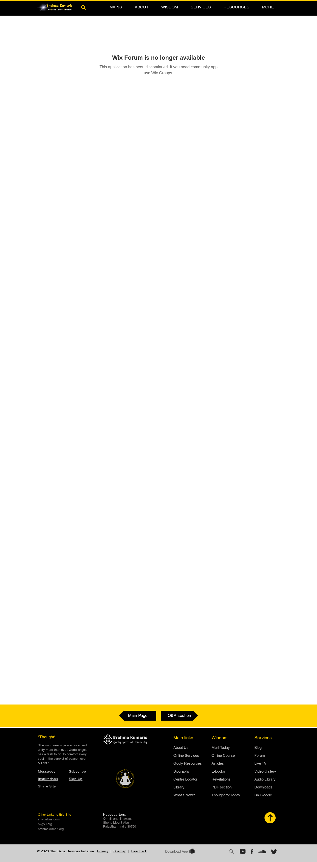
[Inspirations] (51, 779)
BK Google (263, 795)
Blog (258, 747)
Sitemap (119, 851)
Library (179, 787)
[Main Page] (137, 716)
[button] (115, 7)
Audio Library (265, 779)
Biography (181, 771)
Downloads (263, 787)
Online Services (186, 755)
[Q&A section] (179, 716)
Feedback (139, 851)
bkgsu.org (45, 824)
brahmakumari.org (51, 829)
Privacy (102, 851)
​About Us (180, 747)
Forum (259, 755)
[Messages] (51, 771)
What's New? (184, 795)
